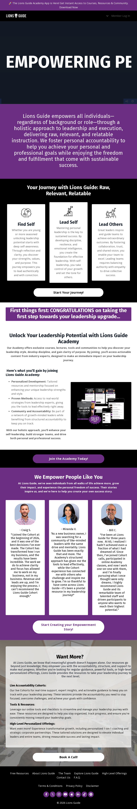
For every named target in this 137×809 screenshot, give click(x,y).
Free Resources (19, 773)
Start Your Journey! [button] (68, 292)
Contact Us (63, 777)
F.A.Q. (77, 777)
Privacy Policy (74, 786)
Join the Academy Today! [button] (68, 459)
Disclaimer (92, 786)
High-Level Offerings (114, 773)
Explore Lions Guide (86, 773)
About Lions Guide (43, 773)
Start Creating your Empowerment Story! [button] (68, 627)
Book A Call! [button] (68, 757)
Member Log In (120, 15)
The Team (64, 773)
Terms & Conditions (50, 786)
